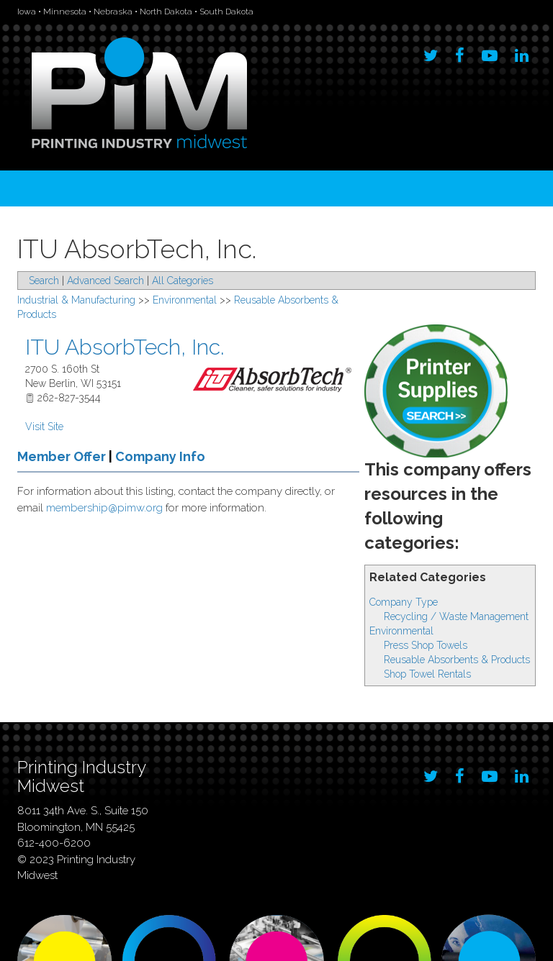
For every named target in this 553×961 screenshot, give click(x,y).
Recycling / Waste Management (456, 616)
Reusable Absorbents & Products (457, 659)
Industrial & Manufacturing (76, 300)
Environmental (401, 631)
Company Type (403, 602)
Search (44, 280)
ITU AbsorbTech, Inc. (124, 347)
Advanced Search (105, 280)
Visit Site (44, 426)
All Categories (182, 280)
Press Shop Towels (425, 645)
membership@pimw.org (104, 507)
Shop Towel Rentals (427, 674)
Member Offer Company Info (111, 456)
